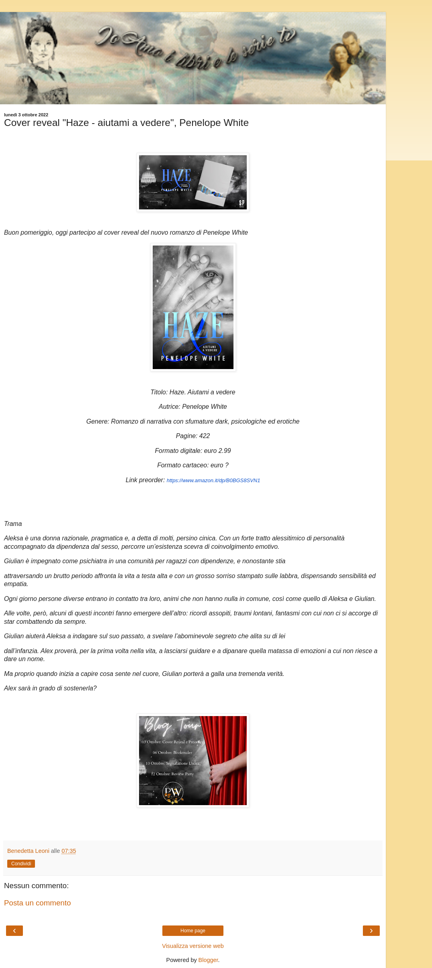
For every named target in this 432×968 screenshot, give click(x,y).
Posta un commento (37, 903)
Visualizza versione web (192, 946)
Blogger (208, 960)
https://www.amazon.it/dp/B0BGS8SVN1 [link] (213, 480)
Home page (192, 931)
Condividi (21, 864)
